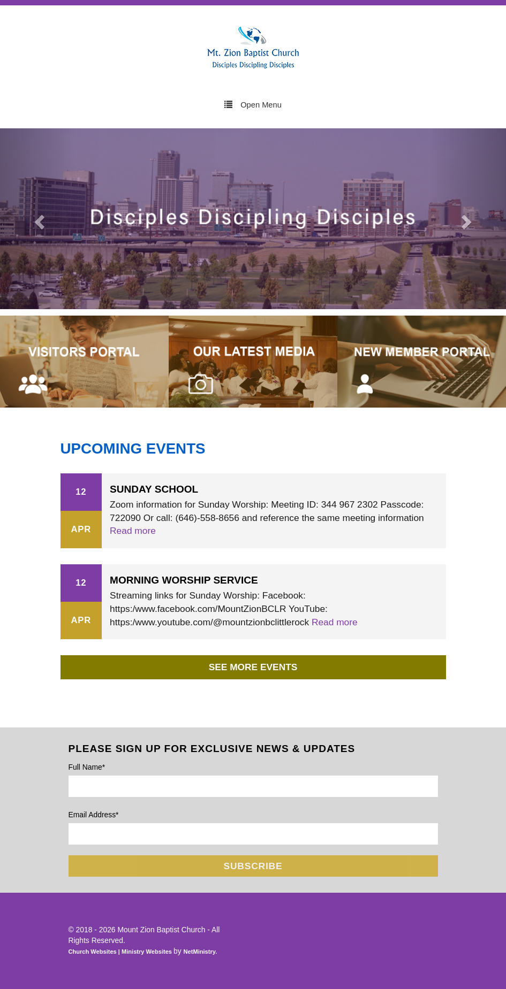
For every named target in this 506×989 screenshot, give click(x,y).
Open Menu (253, 104)
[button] (38, 218)
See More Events (253, 667)
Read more (133, 530)
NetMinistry (200, 951)
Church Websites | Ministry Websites (121, 951)
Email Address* (94, 814)
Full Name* (87, 767)
